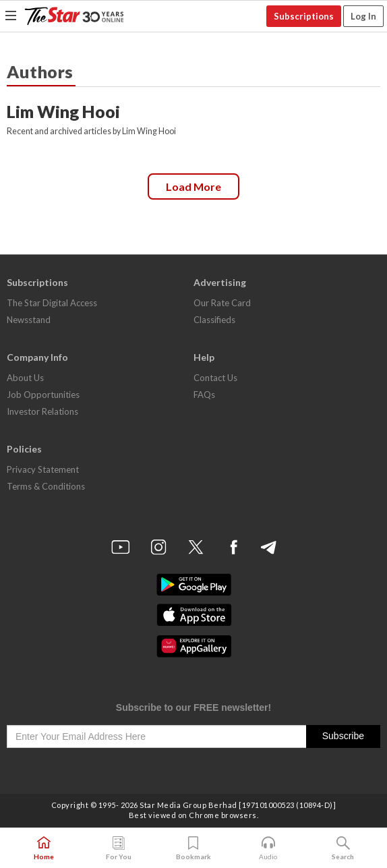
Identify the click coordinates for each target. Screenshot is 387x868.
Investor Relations (42, 411)
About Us (25, 377)
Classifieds (214, 319)
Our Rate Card (222, 302)
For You (118, 848)
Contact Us (215, 377)
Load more (193, 186)
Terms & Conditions (46, 486)
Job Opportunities (43, 394)
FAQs (204, 394)
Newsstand (29, 319)
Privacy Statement (43, 469)
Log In (363, 16)
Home (44, 848)
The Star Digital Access (52, 302)
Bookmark (193, 848)
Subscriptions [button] (304, 16)
